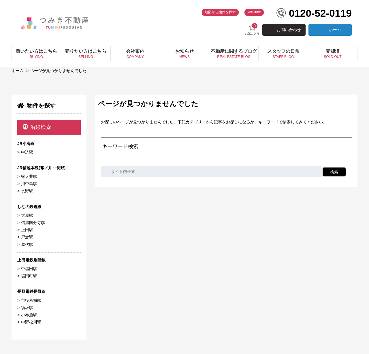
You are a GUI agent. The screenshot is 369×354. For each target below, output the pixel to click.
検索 (334, 172)
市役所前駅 (31, 300)
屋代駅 (27, 244)
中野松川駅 (31, 322)
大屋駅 (27, 215)
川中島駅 (29, 183)
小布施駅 (29, 314)
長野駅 (27, 191)
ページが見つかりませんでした (58, 70)
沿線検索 (37, 127)
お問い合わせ (289, 29)
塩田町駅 (29, 276)
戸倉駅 (27, 237)
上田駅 (27, 229)
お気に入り (252, 29)
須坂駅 (27, 307)
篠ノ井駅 (29, 176)
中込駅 (27, 152)
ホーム (335, 29)
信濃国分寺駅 (33, 222)
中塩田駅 (29, 268)
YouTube (254, 12)
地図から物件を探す (220, 12)
